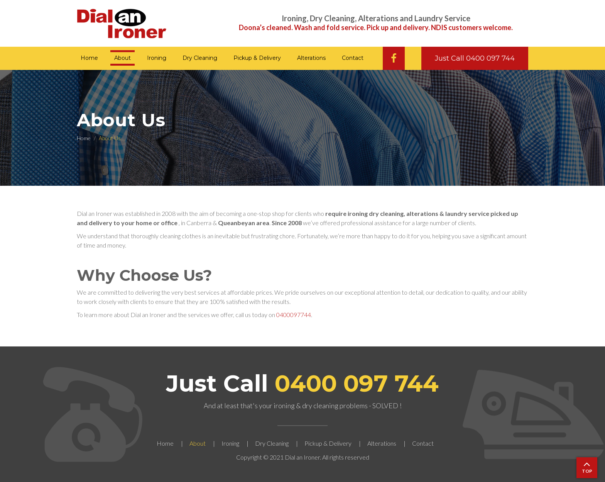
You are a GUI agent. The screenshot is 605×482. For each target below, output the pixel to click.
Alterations (311, 57)
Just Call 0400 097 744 (475, 58)
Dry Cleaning (200, 57)
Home (89, 57)
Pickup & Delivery (257, 57)
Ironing (156, 57)
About (122, 57)
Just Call (302, 383)
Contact (352, 57)
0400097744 (293, 314)
